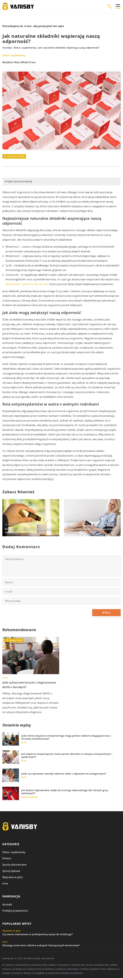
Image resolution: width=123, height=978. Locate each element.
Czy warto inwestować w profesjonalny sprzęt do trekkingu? (37, 934)
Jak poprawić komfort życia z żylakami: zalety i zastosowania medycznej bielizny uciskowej (91, 529)
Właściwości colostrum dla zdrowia (27, 284)
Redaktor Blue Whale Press (19, 62)
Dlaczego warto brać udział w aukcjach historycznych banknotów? (41, 945)
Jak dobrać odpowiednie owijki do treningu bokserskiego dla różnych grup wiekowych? (64, 792)
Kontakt (7, 904)
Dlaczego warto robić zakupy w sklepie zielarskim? (29, 530)
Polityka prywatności (15, 910)
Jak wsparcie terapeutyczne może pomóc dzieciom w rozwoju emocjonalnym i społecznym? (66, 755)
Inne (5, 883)
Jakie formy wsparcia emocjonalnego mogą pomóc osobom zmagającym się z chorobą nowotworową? (66, 737)
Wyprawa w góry (12, 877)
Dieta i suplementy (14, 55)
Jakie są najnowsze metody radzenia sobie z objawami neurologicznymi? (63, 773)
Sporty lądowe (11, 871)
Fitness (6, 858)
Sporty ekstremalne (14, 864)
